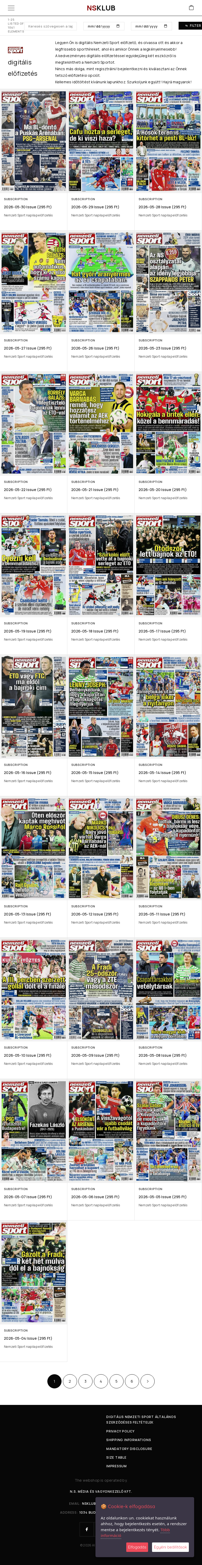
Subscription (16, 199)
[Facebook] (87, 1529)
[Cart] (191, 8)
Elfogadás (137, 1547)
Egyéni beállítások (170, 1547)
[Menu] (11, 8)
